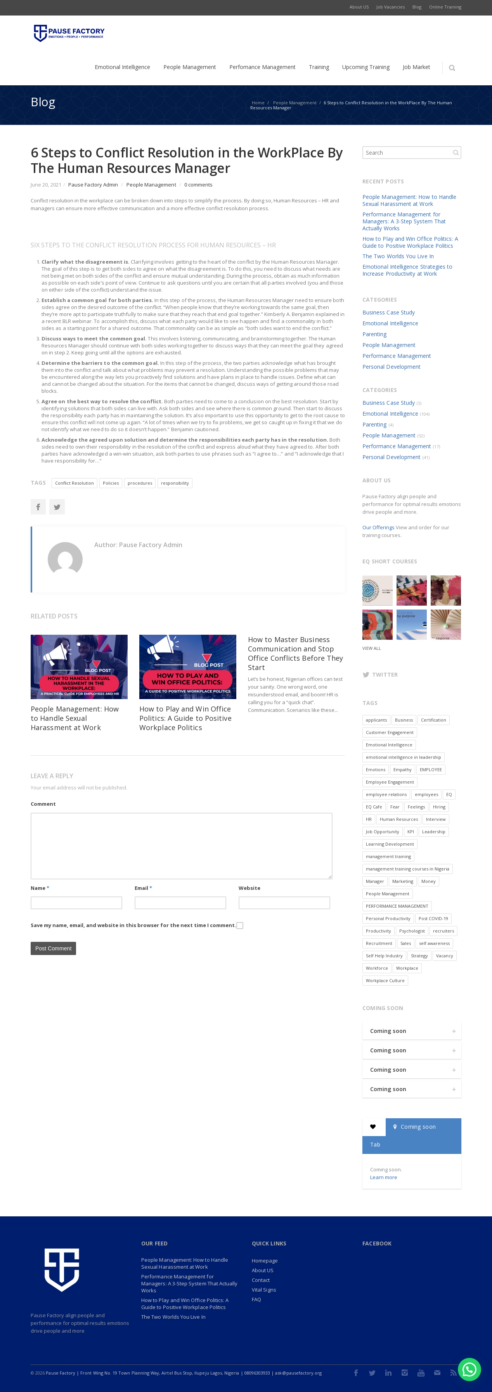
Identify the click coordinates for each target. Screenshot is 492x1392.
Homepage (265, 1260)
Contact (261, 1279)
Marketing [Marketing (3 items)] (402, 881)
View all (371, 648)
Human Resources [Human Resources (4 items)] (399, 819)
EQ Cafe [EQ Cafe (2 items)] (374, 807)
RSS (453, 1372)
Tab (375, 1144)
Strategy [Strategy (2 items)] (419, 956)
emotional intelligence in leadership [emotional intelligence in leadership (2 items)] (403, 757)
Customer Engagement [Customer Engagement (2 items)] (390, 732)
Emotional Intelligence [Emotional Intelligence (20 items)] (389, 745)
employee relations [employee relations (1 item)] (386, 794)
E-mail (437, 1372)
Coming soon (388, 1031)
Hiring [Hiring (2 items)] (439, 807)
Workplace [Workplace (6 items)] (407, 968)
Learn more (383, 1177)
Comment (43, 803)
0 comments (198, 184)
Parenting (374, 334)
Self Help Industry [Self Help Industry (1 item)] (384, 956)
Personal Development (391, 366)
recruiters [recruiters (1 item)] (443, 931)
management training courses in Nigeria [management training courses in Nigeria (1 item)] (407, 869)
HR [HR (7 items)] (369, 819)
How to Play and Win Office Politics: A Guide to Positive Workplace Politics (185, 718)
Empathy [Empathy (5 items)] (402, 769)
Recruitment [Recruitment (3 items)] (379, 943)
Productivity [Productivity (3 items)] (378, 931)
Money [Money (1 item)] (428, 881)
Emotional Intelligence (390, 323)
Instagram (404, 1372)
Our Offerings (378, 527)
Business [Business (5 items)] (404, 720)
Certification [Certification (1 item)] (433, 720)
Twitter (57, 507)
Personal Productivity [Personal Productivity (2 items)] (388, 918)
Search (456, 152)
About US (263, 1270)
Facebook (38, 507)
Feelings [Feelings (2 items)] (416, 807)
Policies (111, 483)
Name (40, 887)
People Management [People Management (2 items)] (387, 893)
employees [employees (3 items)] (426, 794)
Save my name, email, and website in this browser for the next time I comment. (133, 925)
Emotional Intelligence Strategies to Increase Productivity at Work (407, 270)
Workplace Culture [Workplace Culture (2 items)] (385, 980)
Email (143, 887)
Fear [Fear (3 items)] (395, 807)
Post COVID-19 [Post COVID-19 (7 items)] (433, 918)
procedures (140, 483)
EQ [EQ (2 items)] (449, 794)
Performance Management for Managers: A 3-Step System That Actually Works (404, 221)
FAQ (256, 1299)
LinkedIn (388, 1372)
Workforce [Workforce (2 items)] (377, 968)
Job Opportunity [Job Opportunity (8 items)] (382, 831)
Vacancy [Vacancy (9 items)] (444, 956)
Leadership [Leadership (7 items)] (433, 831)
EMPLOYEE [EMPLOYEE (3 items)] (431, 769)
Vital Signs (264, 1289)
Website (249, 887)
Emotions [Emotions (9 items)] (375, 769)
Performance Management (396, 355)
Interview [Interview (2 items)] (436, 819)
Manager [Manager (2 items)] (375, 881)
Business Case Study (388, 312)
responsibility (175, 483)
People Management (151, 184)
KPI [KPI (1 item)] (410, 831)
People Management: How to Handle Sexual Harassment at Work (75, 718)
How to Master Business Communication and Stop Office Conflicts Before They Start (295, 653)
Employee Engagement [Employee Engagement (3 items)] (390, 782)
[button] (469, 1369)
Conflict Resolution (74, 483)
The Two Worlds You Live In (398, 256)
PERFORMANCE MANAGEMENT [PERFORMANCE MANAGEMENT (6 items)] (397, 906)
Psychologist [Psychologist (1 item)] (412, 931)
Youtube (421, 1372)
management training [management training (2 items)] (388, 856)
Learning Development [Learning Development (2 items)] (390, 844)
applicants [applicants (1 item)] (376, 720)
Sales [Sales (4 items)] (405, 943)
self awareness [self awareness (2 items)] (434, 943)
